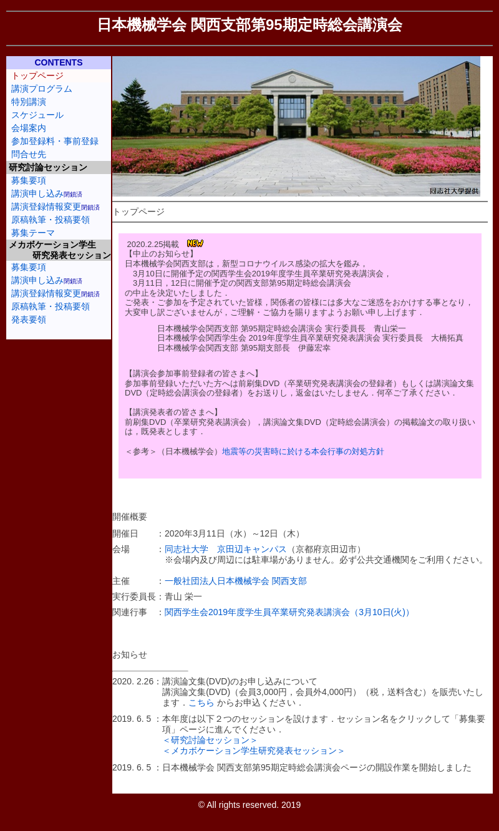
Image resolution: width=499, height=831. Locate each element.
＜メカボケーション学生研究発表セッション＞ (254, 751)
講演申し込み (37, 193)
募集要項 (28, 180)
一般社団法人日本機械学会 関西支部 (236, 581)
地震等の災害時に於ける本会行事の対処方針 (303, 451)
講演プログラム (41, 89)
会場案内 (28, 128)
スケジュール (37, 115)
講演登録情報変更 (46, 206)
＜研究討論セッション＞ (210, 740)
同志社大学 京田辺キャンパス (226, 549)
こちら (201, 702)
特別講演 (28, 102)
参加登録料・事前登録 (55, 141)
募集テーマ (33, 233)
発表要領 (28, 319)
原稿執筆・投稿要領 (50, 220)
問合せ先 (28, 154)
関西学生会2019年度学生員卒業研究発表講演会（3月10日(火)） (289, 612)
